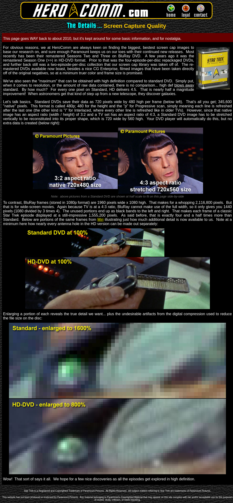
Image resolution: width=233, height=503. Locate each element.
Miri (100, 220)
